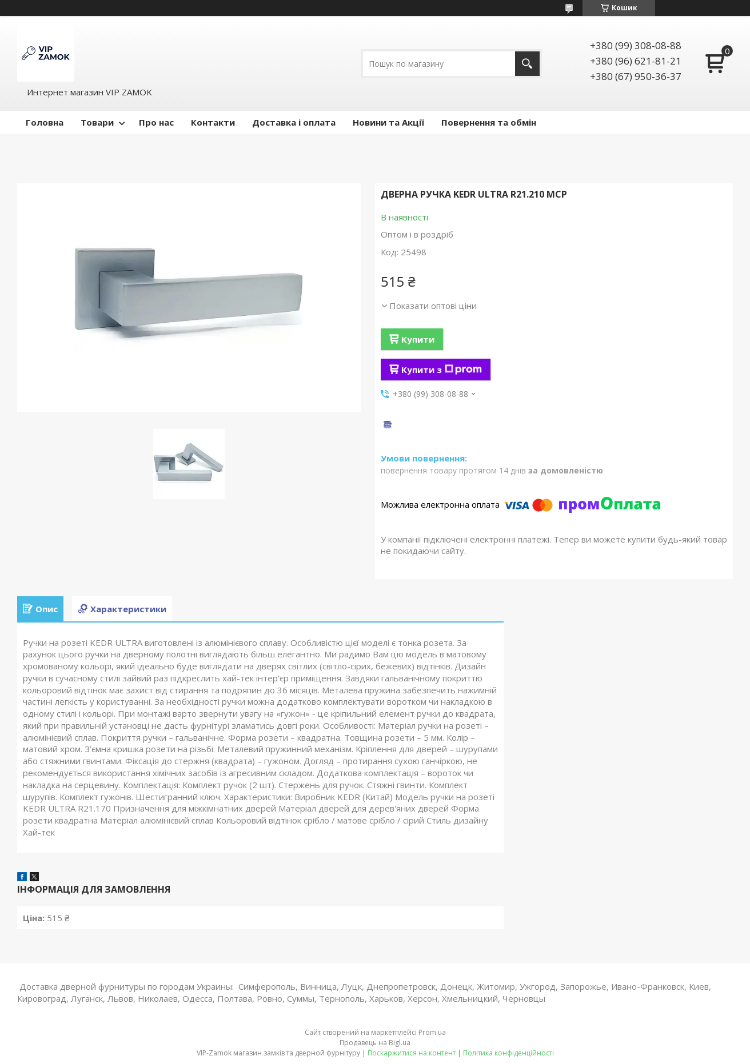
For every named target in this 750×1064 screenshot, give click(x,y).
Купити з (441, 369)
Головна (44, 122)
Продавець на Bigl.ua (375, 1042)
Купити (417, 339)
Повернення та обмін (488, 122)
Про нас (156, 122)
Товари (97, 122)
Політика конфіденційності (508, 1053)
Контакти (213, 122)
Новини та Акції (388, 122)
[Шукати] (527, 63)
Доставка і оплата (294, 122)
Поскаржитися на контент (412, 1053)
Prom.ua (432, 1032)
